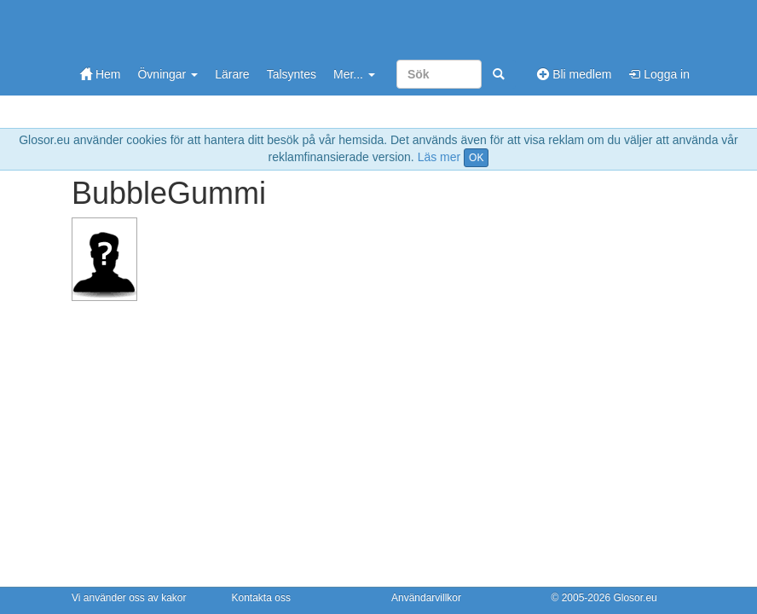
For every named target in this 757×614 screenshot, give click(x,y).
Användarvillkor (426, 598)
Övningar (167, 74)
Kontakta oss (261, 598)
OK (476, 158)
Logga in (659, 74)
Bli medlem (574, 74)
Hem (100, 74)
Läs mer (439, 157)
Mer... (354, 74)
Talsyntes (291, 74)
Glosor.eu (634, 598)
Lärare (232, 74)
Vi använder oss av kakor (129, 598)
